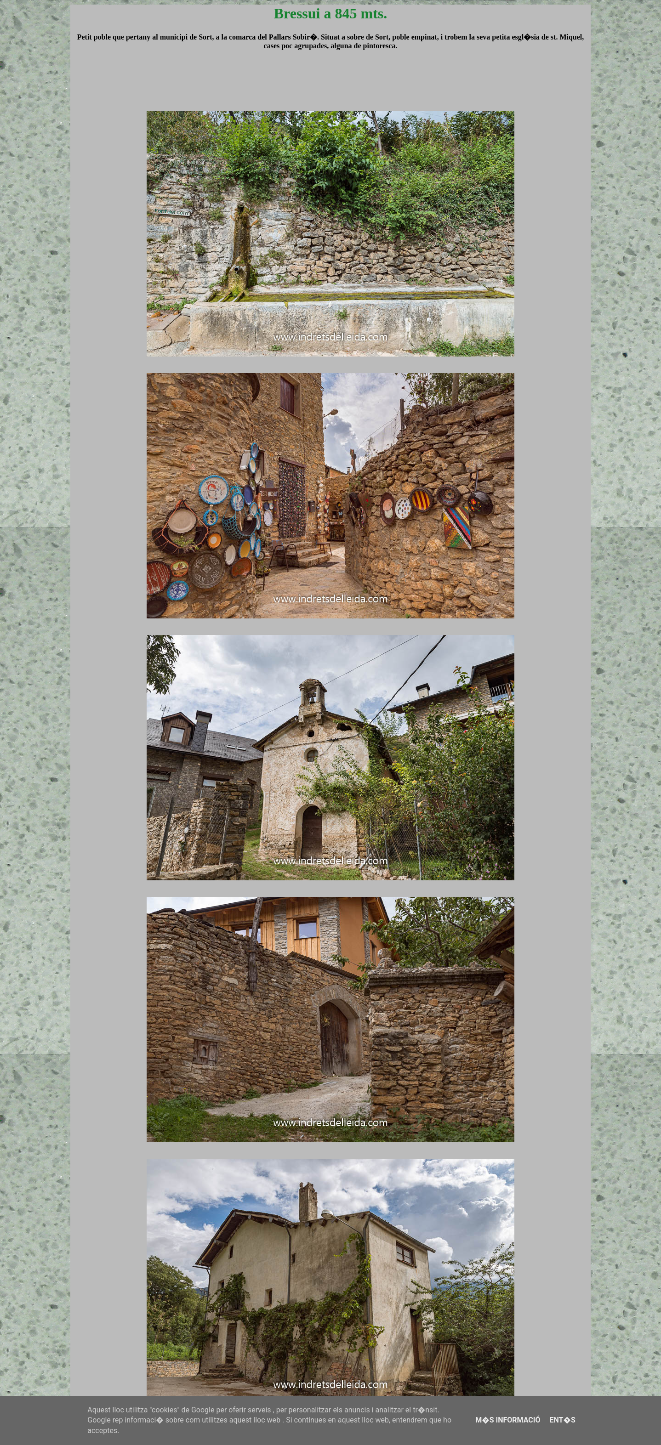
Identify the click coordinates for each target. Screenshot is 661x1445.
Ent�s (562, 1420)
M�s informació (507, 1420)
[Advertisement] (330, 89)
